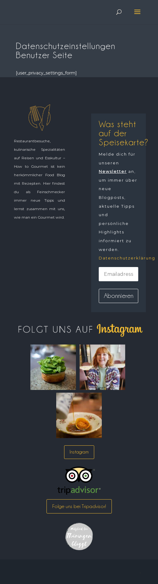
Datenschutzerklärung (127, 258)
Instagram (79, 451)
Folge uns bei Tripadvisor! (79, 506)
